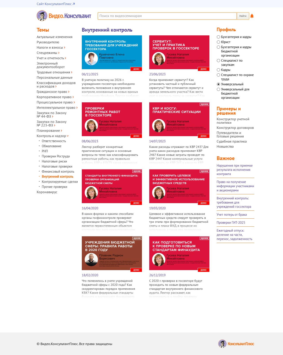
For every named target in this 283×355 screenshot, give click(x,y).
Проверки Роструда (56, 156)
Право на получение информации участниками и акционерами (235, 186)
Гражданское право (52, 91)
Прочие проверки (54, 187)
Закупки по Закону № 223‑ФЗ (51, 123)
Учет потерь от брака (232, 214)
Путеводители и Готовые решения (230, 134)
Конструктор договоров (235, 127)
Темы (43, 29)
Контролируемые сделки (60, 181)
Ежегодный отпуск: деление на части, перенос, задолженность (234, 234)
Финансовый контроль (58, 171)
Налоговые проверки (57, 166)
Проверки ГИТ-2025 (231, 222)
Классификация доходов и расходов (56, 84)
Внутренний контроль (57, 176)
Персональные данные (55, 77)
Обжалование (51, 146)
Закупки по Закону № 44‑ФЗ (51, 114)
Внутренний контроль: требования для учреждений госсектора (234, 202)
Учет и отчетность (50, 58)
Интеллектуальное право (56, 107)
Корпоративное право (54, 97)
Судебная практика (232, 141)
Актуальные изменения (55, 36)
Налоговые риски (54, 161)
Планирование (48, 130)
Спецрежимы (47, 52)
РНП (45, 151)
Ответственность (54, 141)
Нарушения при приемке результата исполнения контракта (235, 169)
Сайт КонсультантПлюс (54, 4)
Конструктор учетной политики (233, 121)
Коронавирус (47, 192)
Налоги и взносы (50, 47)
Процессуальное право (55, 102)
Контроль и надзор (51, 136)
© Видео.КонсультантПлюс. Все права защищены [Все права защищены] (74, 344)
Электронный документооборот (51, 65)
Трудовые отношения (53, 72)
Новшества (225, 146)
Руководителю (48, 42)
